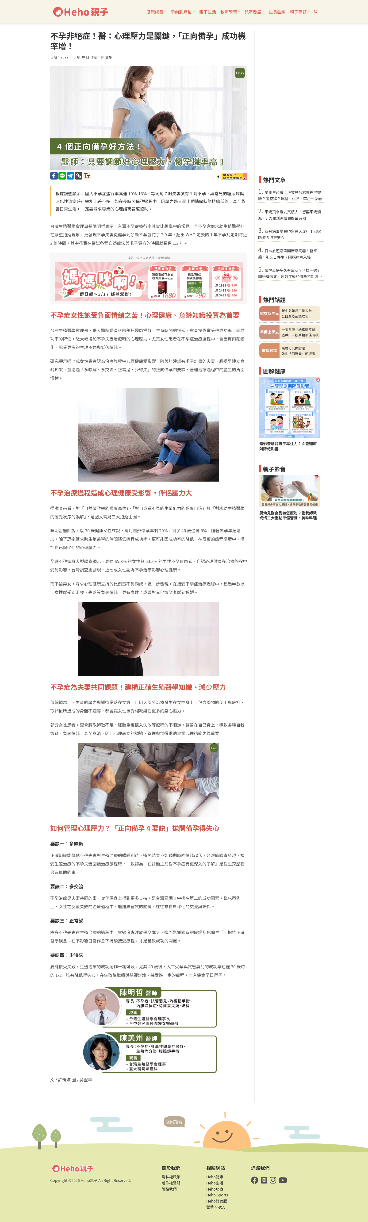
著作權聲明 (171, 1183)
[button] (316, 11)
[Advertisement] (289, 101)
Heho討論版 (216, 1201)
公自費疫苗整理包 (294, 316)
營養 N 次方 (216, 1207)
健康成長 (156, 12)
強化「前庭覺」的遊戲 (298, 353)
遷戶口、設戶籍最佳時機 (299, 334)
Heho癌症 (214, 1189)
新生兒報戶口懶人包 (296, 310)
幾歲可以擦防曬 (293, 347)
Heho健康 (214, 1177)
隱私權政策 (171, 1177)
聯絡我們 (169, 1189)
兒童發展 (254, 12)
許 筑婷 (106, 57)
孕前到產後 (183, 12)
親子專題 (300, 12)
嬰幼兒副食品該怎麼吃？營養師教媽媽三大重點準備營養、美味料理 (288, 515)
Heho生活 (214, 1183)
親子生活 (207, 12)
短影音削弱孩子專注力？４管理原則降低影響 (288, 446)
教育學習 (230, 12)
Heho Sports (217, 1195)
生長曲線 (277, 12)
